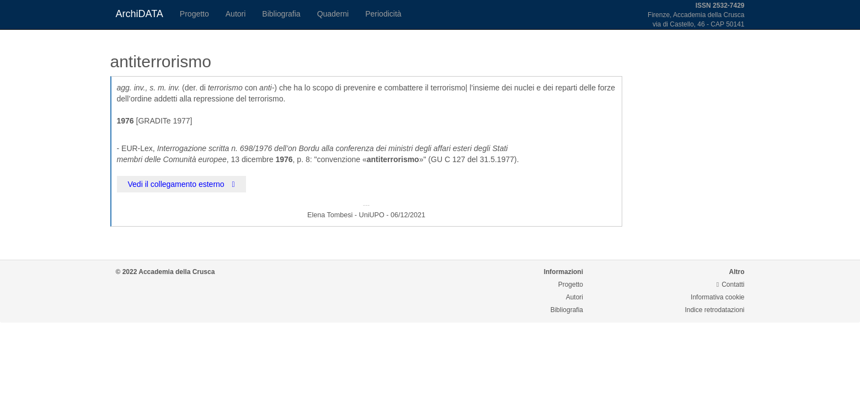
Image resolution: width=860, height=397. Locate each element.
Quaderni (333, 13)
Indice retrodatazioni (714, 310)
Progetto (194, 13)
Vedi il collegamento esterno (181, 184)
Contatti (731, 284)
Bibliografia (281, 13)
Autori (236, 13)
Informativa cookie (717, 297)
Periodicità (383, 13)
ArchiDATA (139, 13)
